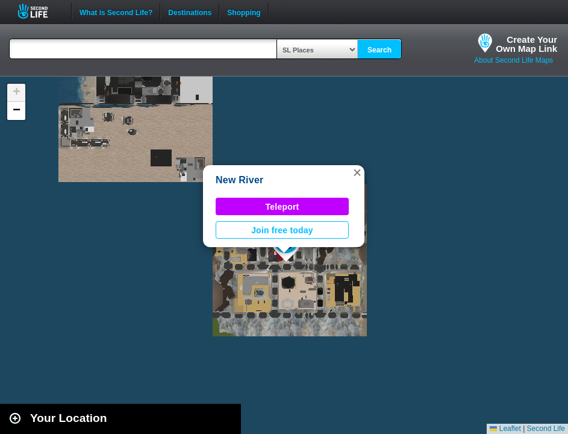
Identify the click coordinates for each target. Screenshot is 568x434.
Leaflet (505, 428)
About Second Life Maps (513, 60)
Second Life (39, 11)
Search (379, 50)
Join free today (282, 230)
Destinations (189, 11)
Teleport (282, 207)
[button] (357, 172)
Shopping (243, 11)
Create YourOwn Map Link (526, 44)
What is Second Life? (116, 11)
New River (240, 180)
